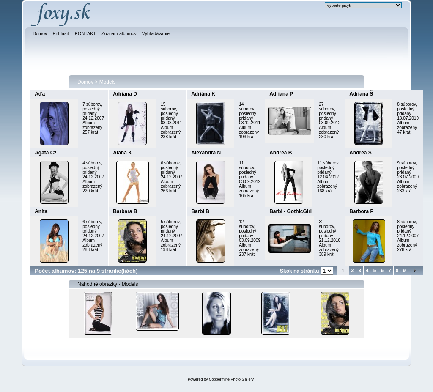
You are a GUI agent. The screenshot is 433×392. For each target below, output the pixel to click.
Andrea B (280, 153)
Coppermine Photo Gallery (231, 379)
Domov (85, 82)
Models (107, 82)
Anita (41, 211)
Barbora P (361, 211)
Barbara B (125, 211)
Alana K (122, 153)
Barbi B (200, 211)
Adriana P (281, 94)
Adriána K (203, 94)
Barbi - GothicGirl (290, 211)
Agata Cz (45, 153)
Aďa (40, 94)
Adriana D (125, 94)
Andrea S (360, 153)
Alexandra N (206, 153)
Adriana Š (361, 94)
